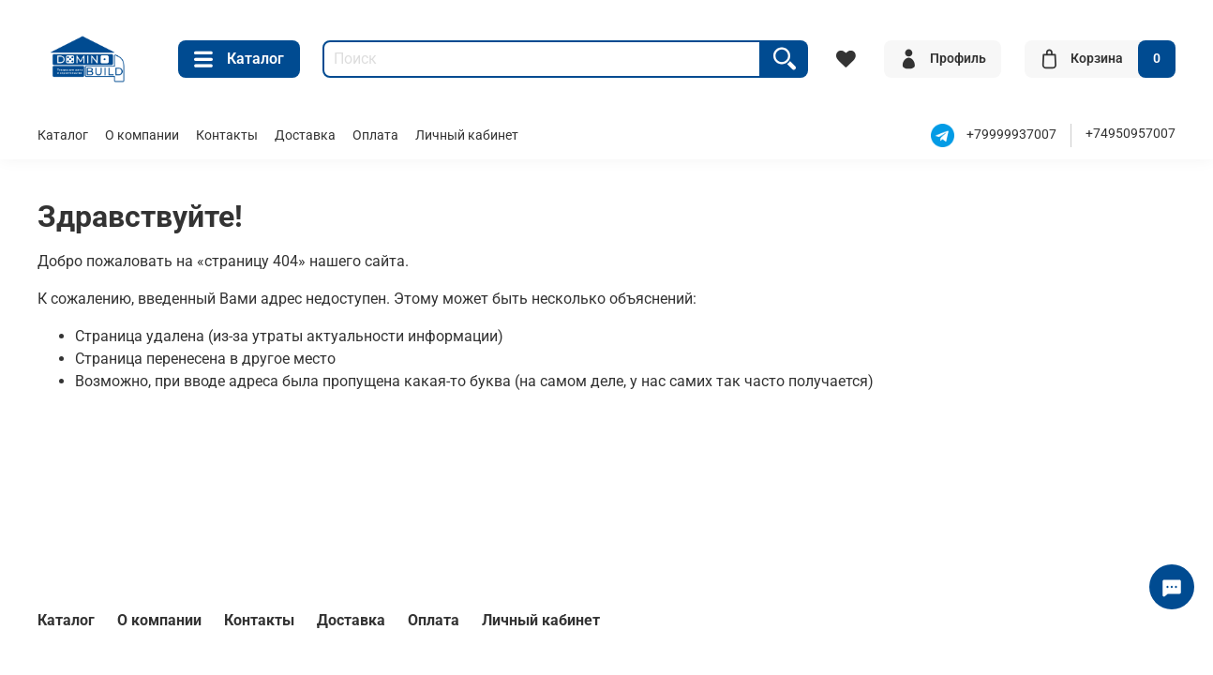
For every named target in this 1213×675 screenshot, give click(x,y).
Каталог (239, 59)
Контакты (227, 135)
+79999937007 (1011, 135)
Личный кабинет (466, 135)
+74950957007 (1131, 134)
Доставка (305, 135)
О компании (142, 135)
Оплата (375, 135)
